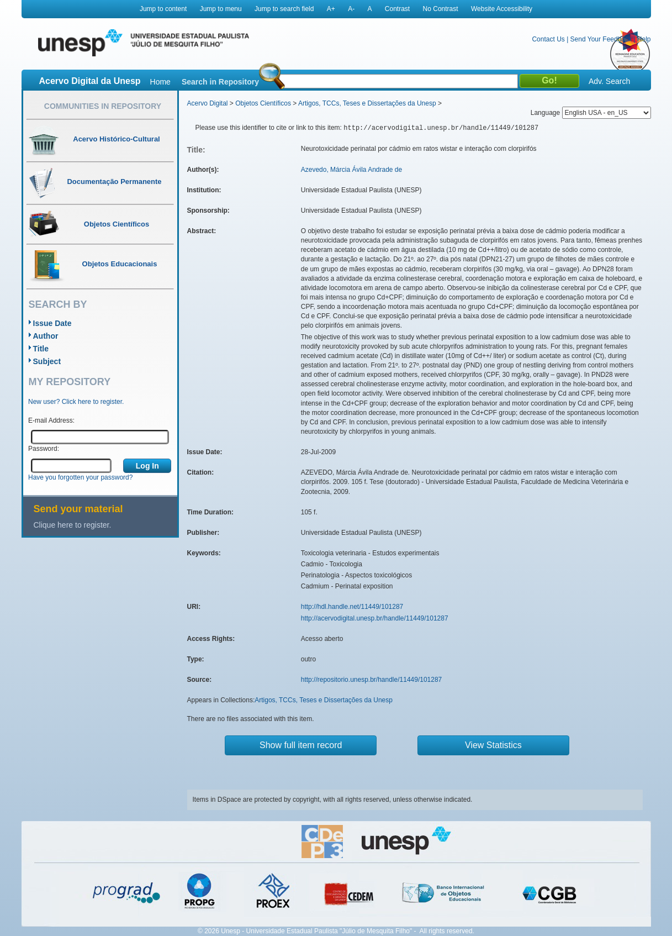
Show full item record (301, 745)
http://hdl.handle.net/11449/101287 (352, 607)
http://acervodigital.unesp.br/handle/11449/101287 (374, 618)
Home (160, 81)
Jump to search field (284, 9)
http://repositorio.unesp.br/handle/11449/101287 (371, 679)
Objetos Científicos (263, 103)
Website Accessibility (501, 9)
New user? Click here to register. (76, 402)
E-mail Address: (51, 420)
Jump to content (163, 9)
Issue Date (52, 323)
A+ (331, 9)
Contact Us (548, 39)
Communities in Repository (102, 106)
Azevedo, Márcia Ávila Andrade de (351, 169)
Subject (47, 361)
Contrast (397, 9)
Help (644, 39)
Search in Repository (220, 81)
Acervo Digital (207, 103)
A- (351, 9)
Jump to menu (221, 9)
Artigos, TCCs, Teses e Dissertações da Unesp (367, 103)
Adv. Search (609, 81)
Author (46, 336)
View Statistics (493, 745)
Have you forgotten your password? (80, 477)
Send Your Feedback (601, 39)
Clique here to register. (73, 524)
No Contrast (440, 9)
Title (41, 348)
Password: (43, 449)
